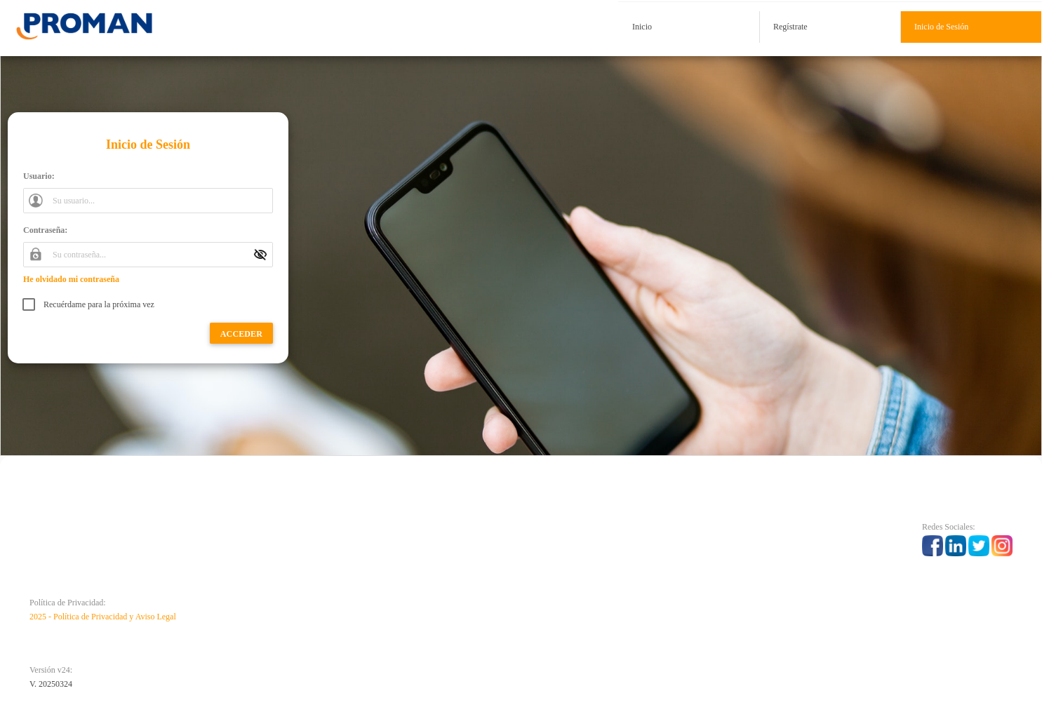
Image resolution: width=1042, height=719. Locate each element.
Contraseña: (45, 230)
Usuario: (39, 176)
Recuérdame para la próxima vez (99, 304)
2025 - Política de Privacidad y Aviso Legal (102, 616)
